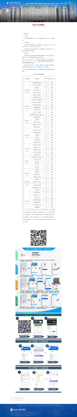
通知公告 (16, 20)
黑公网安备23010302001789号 (33, 415)
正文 (20, 20)
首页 (13, 20)
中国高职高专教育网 (30, 405)
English (66, 1)
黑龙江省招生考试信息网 (42, 405)
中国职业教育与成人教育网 (49, 405)
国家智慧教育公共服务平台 (56, 405)
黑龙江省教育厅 (25, 405)
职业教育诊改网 (36, 405)
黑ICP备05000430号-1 (24, 415)
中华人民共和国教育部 (19, 405)
